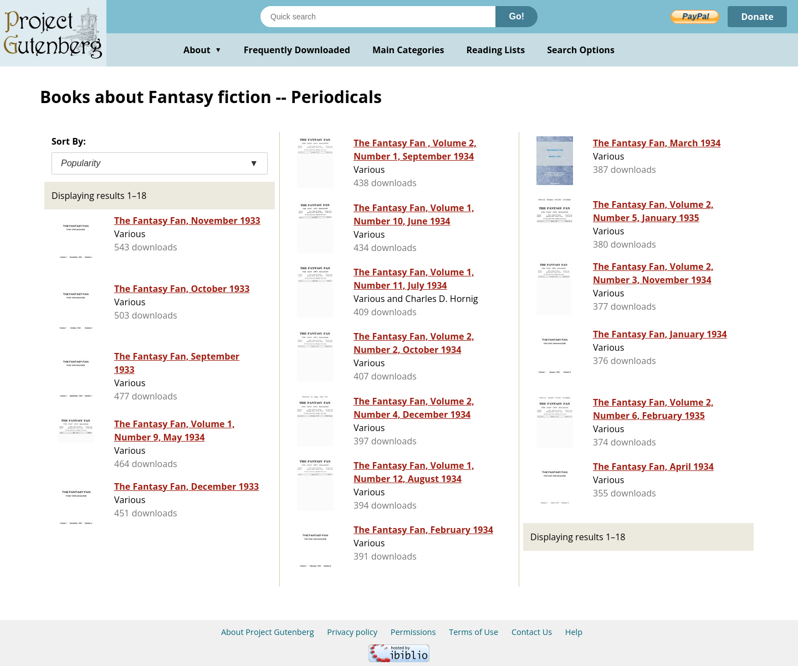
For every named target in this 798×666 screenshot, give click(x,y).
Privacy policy (352, 632)
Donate (757, 17)
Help (573, 632)
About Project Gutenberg (267, 632)
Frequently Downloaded (297, 50)
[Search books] (377, 16)
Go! (516, 16)
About (202, 50)
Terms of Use (473, 632)
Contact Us (531, 632)
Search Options (581, 50)
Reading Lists (496, 50)
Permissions (413, 632)
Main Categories (408, 50)
